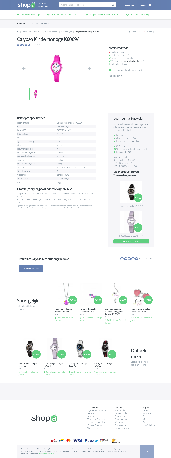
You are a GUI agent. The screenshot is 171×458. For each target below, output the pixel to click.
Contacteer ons (121, 419)
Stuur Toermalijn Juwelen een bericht (125, 70)
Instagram (147, 413)
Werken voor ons (122, 422)
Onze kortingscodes (123, 416)
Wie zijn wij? (120, 410)
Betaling (90, 416)
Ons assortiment (121, 425)
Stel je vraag (150, 32)
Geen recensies (37, 44)
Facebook (147, 410)
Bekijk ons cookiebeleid (46, 454)
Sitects (145, 422)
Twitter (145, 416)
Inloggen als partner (123, 428)
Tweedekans (92, 428)
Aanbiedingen (45, 23)
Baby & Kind (26, 32)
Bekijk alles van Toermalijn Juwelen (66, 319)
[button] (150, 5)
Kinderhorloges (66, 32)
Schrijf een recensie (31, 268)
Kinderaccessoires (51, 32)
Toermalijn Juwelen (131, 61)
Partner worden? (122, 413)
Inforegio (146, 419)
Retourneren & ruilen (96, 422)
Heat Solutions (149, 425)
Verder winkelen (136, 32)
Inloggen (142, 5)
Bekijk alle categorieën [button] (43, 5)
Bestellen (91, 413)
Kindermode (38, 32)
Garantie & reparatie (95, 425)
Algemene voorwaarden (97, 410)
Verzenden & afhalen (96, 419)
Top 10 (34, 23)
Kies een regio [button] (130, 5)
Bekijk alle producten (131, 241)
